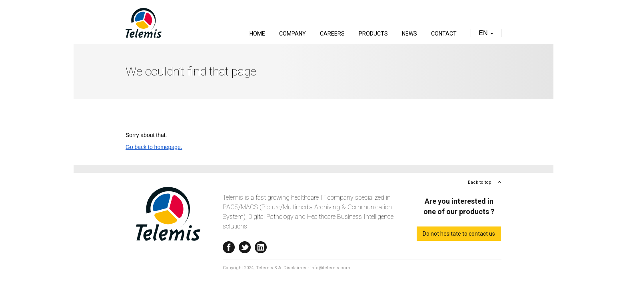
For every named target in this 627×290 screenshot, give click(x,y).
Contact (444, 33)
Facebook (229, 245)
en (486, 33)
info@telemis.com (330, 267)
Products (373, 33)
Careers (332, 33)
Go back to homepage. (154, 147)
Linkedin (261, 245)
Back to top (479, 182)
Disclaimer (295, 267)
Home (257, 33)
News (409, 33)
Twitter (245, 245)
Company (292, 33)
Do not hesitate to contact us (459, 233)
